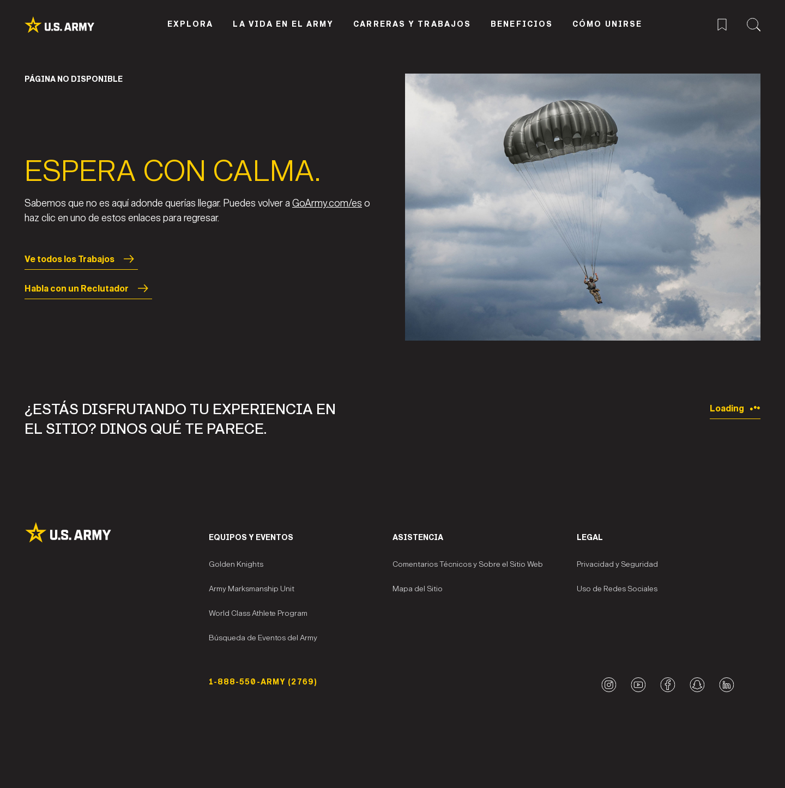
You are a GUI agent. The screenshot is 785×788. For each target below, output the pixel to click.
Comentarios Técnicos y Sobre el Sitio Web (467, 564)
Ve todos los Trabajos (81, 259)
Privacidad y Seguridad (617, 564)
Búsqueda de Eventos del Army (263, 637)
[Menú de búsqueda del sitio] (753, 23)
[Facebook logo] (667, 684)
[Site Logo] (117, 532)
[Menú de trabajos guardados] (722, 23)
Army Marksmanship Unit (251, 588)
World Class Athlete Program (258, 613)
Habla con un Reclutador (88, 288)
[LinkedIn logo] (726, 684)
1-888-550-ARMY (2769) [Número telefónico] (263, 682)
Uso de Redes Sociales (617, 588)
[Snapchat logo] (697, 684)
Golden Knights (236, 564)
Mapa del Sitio (417, 588)
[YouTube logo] (638, 684)
